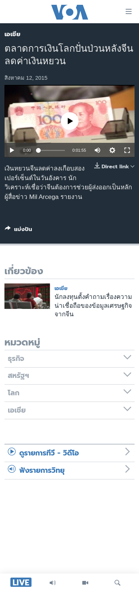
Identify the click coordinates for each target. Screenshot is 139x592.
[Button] (18, 231)
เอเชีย (12, 34)
